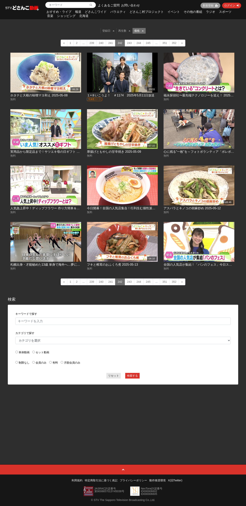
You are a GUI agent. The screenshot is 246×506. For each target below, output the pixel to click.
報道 (78, 11)
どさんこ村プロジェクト (147, 11)
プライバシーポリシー (133, 480)
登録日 (108, 30)
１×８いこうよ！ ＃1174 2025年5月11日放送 (120, 95)
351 (164, 42)
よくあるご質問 (109, 5)
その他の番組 (193, 11)
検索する (132, 375)
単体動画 (24, 352)
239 (91, 42)
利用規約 (77, 480)
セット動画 (42, 352)
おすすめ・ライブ (58, 11)
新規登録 (210, 5)
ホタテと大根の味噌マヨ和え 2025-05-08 (38, 95)
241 (110, 42)
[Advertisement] (123, 415)
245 (148, 42)
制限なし (24, 362)
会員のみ (41, 362)
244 (139, 42)
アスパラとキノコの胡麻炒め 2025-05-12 (192, 208)
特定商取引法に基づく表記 (101, 480)
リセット (113, 375)
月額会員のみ (72, 362)
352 (174, 42)
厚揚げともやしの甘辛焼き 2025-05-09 (114, 151)
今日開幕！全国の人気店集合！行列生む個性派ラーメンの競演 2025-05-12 (139, 208)
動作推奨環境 (157, 480)
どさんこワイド (96, 11)
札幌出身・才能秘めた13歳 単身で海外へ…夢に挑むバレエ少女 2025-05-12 (63, 264)
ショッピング (66, 15)
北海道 (83, 15)
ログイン (231, 5)
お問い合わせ (130, 5)
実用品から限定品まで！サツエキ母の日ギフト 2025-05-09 (51, 151)
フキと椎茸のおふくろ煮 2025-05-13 (112, 264)
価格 (139, 30)
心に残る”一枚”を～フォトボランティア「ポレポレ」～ (202, 151)
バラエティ (118, 11)
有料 (55, 362)
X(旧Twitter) (175, 480)
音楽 (50, 15)
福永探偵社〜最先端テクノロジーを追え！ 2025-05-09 (201, 95)
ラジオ (210, 11)
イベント (173, 11)
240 (101, 42)
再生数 (124, 30)
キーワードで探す (26, 313)
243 (129, 42)
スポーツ (225, 11)
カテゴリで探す (24, 333)
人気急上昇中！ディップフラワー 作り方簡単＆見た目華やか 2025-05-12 (61, 208)
